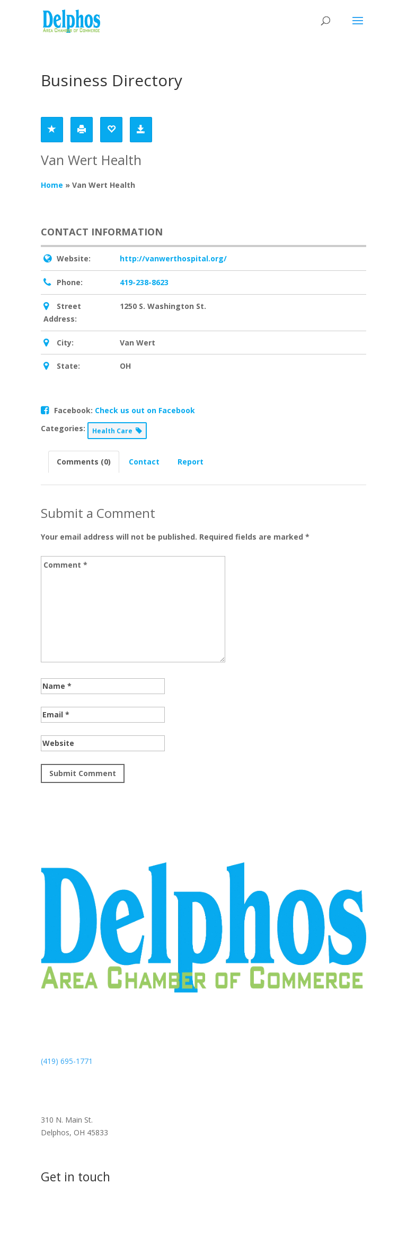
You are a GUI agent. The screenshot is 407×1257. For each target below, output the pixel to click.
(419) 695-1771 (67, 1061)
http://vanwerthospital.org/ (173, 258)
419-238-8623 (144, 282)
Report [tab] (191, 462)
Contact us (79, 1217)
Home (52, 185)
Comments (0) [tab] (84, 462)
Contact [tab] (144, 462)
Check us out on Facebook (145, 410)
